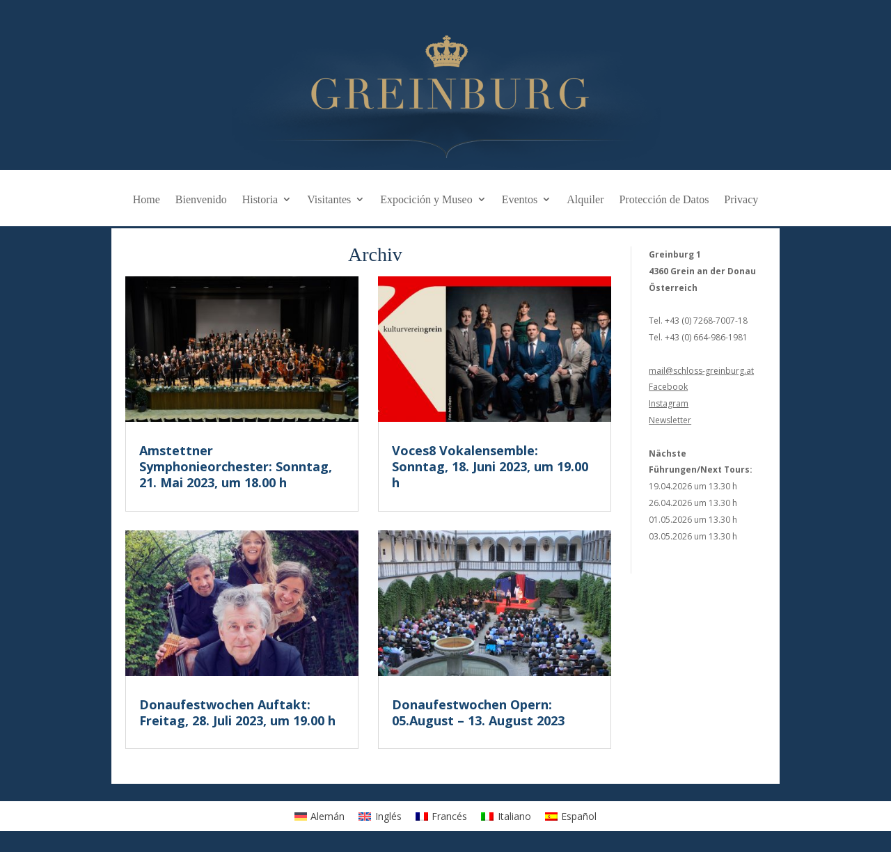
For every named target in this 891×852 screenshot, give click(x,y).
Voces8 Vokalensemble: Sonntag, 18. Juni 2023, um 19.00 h (490, 466)
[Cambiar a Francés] (442, 816)
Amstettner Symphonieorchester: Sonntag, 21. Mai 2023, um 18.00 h (235, 466)
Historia (260, 199)
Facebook (668, 387)
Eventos (520, 199)
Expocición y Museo (426, 199)
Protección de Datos (664, 199)
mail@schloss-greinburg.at (701, 371)
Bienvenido (201, 199)
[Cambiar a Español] (571, 816)
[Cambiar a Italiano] (506, 816)
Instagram (668, 403)
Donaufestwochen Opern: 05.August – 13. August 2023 (478, 712)
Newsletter (670, 420)
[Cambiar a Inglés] (380, 816)
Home (146, 199)
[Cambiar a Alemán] (319, 816)
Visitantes (329, 199)
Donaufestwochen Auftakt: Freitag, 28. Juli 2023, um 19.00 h (237, 712)
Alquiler (585, 199)
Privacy (741, 199)
